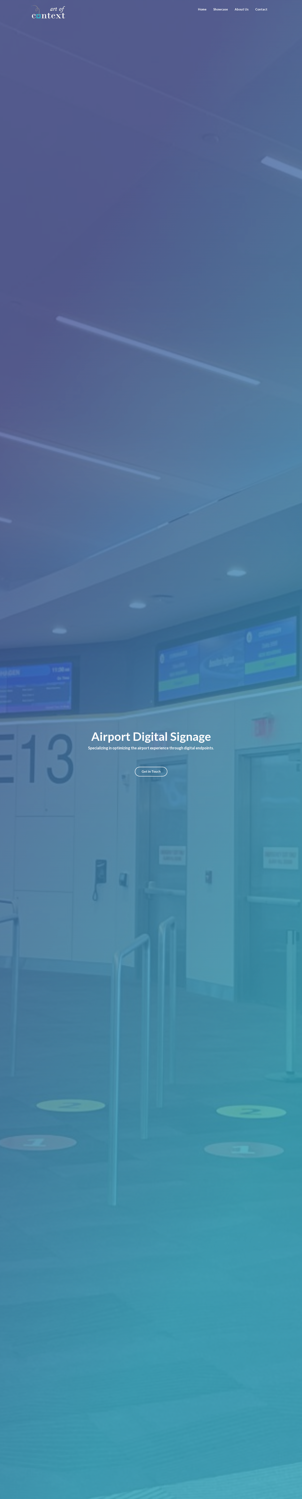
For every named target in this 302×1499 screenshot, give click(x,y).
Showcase (220, 9)
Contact (261, 9)
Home (202, 9)
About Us (242, 9)
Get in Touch (151, 771)
